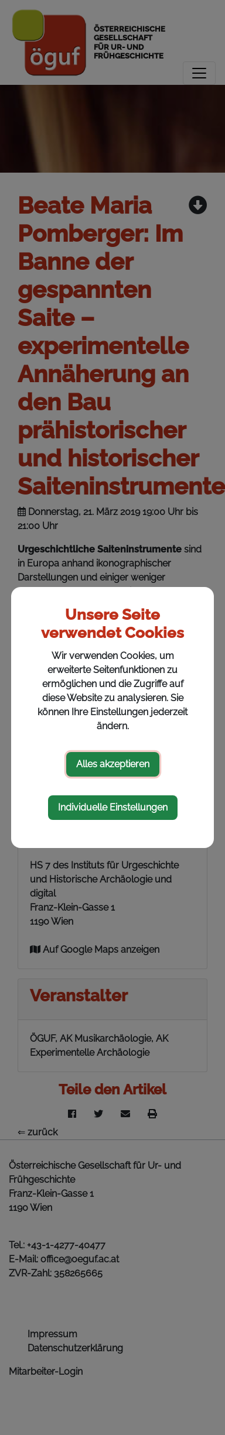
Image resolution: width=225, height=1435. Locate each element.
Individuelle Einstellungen (113, 807)
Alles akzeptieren (112, 764)
